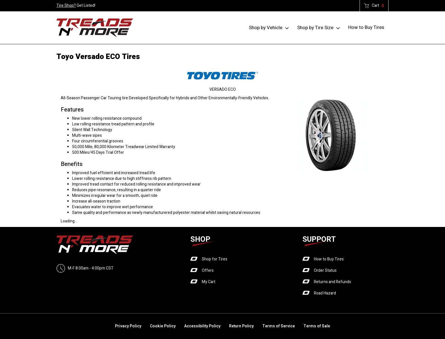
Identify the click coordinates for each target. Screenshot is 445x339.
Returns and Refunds (332, 282)
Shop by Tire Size (315, 27)
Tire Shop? (66, 6)
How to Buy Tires (366, 27)
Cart (378, 5)
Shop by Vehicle (265, 27)
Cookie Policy (163, 326)
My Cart (208, 282)
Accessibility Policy (202, 326)
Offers (208, 270)
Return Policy (241, 326)
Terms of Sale (316, 326)
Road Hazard (325, 293)
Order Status (325, 270)
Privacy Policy (128, 326)
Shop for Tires (214, 259)
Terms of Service (278, 326)
